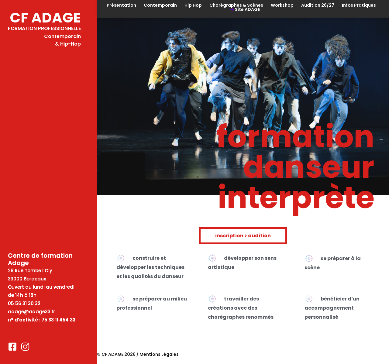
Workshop (282, 5)
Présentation (121, 5)
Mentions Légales (159, 354)
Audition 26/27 (317, 5)
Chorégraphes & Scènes (236, 5)
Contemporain (160, 5)
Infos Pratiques (359, 5)
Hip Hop (193, 5)
